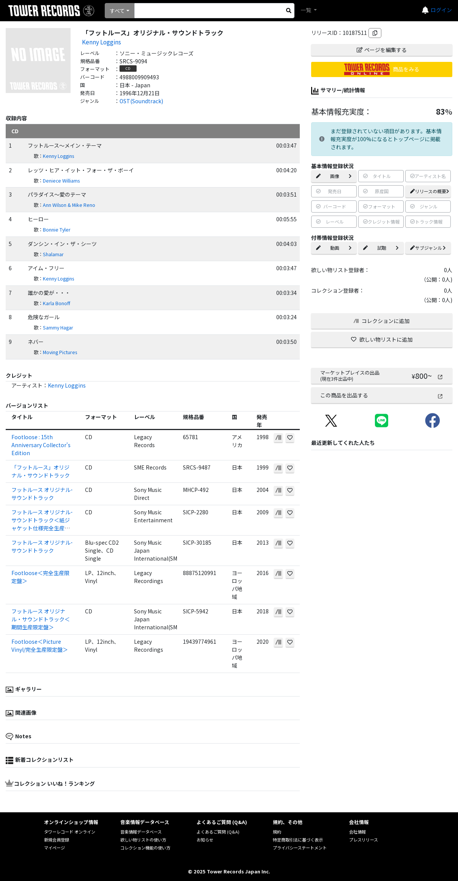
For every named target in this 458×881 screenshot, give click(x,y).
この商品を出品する (381, 395)
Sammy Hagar (58, 327)
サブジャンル (428, 247)
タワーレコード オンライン (69, 832)
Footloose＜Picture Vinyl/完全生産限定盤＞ (39, 645)
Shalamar (53, 254)
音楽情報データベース (141, 832)
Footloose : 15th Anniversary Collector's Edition (41, 445)
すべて (117, 10)
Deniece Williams (61, 180)
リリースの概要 (429, 191)
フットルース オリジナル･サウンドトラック (42, 493)
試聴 (381, 247)
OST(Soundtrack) (141, 101)
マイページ (54, 848)
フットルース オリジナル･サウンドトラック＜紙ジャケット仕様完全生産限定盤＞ (42, 524)
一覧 (306, 10)
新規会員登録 (56, 840)
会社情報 (357, 832)
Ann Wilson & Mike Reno (69, 205)
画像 (334, 176)
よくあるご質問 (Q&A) (218, 832)
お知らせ (205, 840)
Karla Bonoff (56, 303)
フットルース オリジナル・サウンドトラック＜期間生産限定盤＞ (40, 619)
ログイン (441, 10)
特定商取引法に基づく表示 (298, 840)
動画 (334, 247)
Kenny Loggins (101, 42)
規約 (277, 832)
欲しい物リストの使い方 (143, 840)
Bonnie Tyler (57, 229)
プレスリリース (363, 840)
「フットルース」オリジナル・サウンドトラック (40, 471)
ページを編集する (382, 50)
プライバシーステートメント (300, 848)
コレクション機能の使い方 (145, 848)
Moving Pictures (60, 352)
